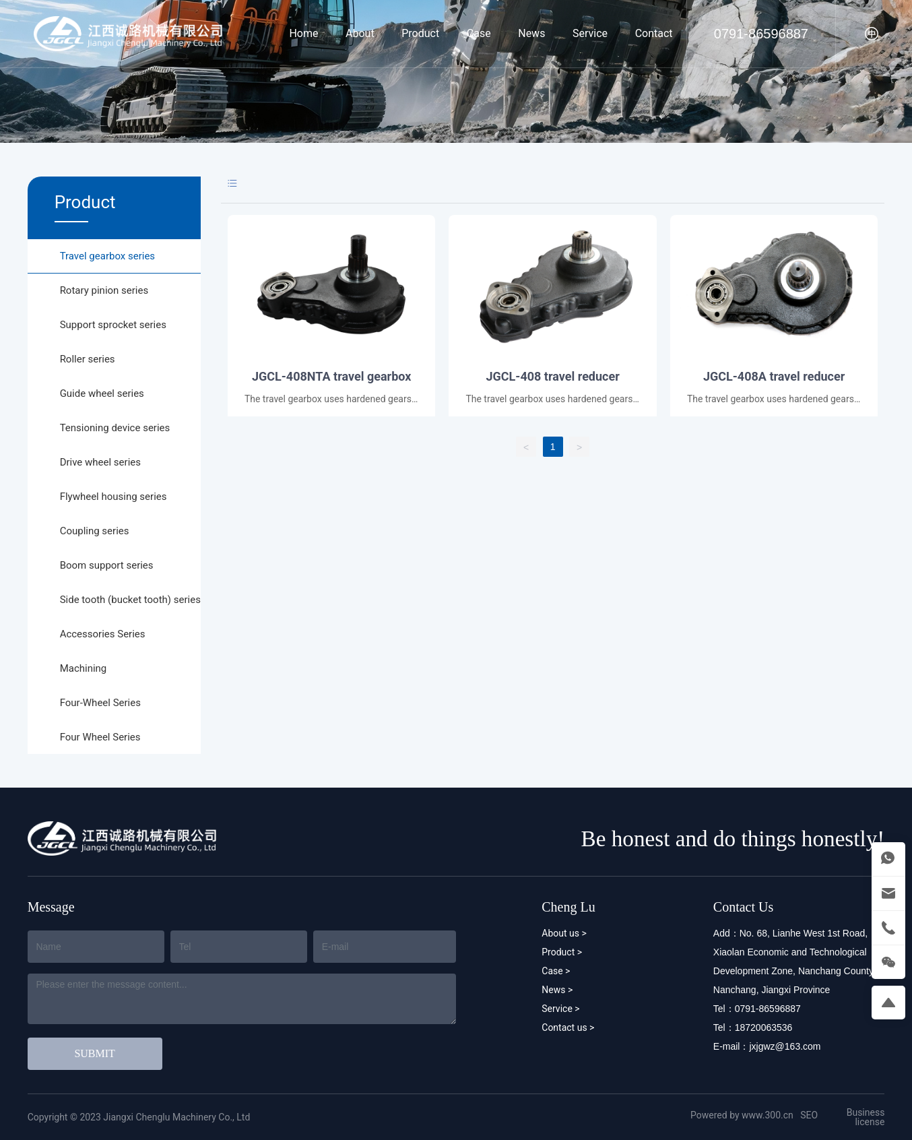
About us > (564, 933)
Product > (562, 952)
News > (557, 989)
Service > (560, 1008)
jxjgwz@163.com (784, 1046)
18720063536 (764, 1027)
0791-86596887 (761, 33)
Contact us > (568, 1027)
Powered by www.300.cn (741, 1115)
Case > (556, 970)
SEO (809, 1115)
